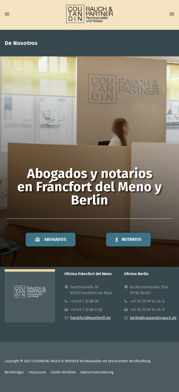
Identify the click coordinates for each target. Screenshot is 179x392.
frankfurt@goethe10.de (90, 318)
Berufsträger (14, 372)
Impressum (37, 372)
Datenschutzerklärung (97, 372)
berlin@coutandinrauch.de (153, 318)
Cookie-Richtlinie (63, 372)
